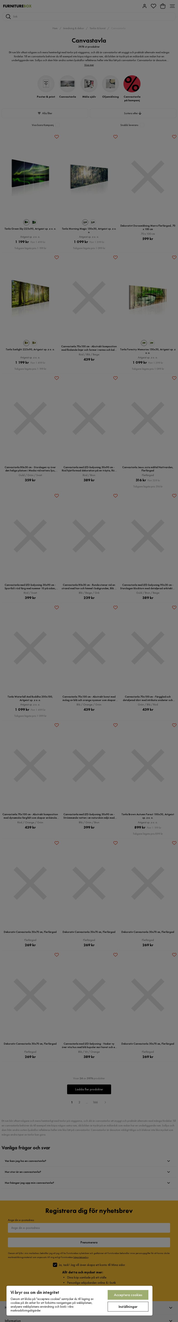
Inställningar (128, 1306)
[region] (79, 1301)
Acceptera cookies (128, 1294)
